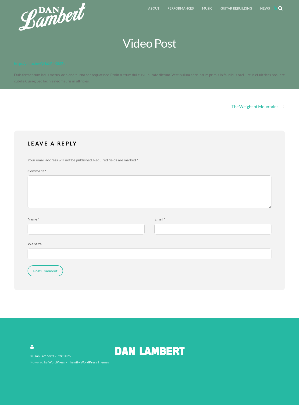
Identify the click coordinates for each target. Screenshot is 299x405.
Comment (37, 171)
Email (159, 219)
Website (35, 244)
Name (33, 219)
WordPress (56, 362)
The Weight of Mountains (258, 106)
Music (207, 8)
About (153, 8)
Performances (180, 8)
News (265, 8)
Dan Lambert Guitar (48, 356)
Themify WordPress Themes (88, 362)
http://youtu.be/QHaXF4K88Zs (39, 63)
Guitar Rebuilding (236, 8)
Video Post (150, 43)
